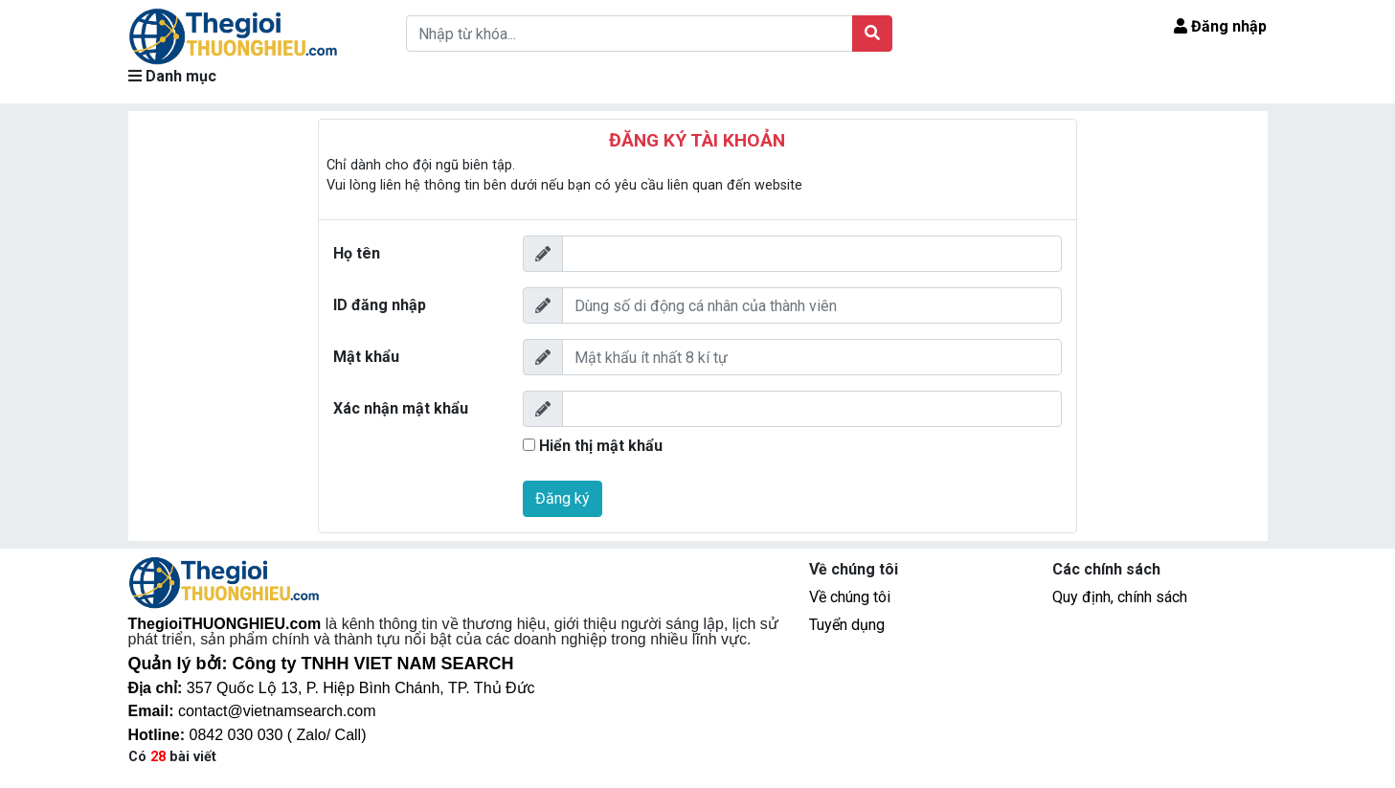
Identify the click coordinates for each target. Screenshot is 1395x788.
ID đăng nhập (379, 305)
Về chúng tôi (849, 597)
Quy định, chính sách (1119, 597)
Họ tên (356, 253)
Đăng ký (562, 498)
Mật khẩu (366, 357)
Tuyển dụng (847, 625)
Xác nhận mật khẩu (400, 408)
